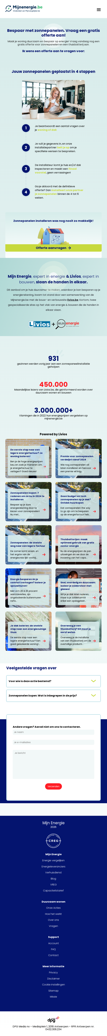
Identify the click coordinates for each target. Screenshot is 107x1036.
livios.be (72, 300)
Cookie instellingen (53, 984)
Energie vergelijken (53, 860)
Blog (53, 878)
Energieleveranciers (53, 866)
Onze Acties (53, 908)
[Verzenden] (53, 786)
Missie (53, 996)
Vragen (53, 926)
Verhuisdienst (53, 872)
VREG (53, 884)
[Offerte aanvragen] (53, 248)
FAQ (53, 949)
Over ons (53, 920)
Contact (53, 955)
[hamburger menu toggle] (99, 8)
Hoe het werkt (53, 914)
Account (53, 943)
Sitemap (53, 990)
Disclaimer (53, 978)
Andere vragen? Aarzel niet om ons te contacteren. (47, 727)
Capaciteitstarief (53, 890)
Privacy (53, 972)
